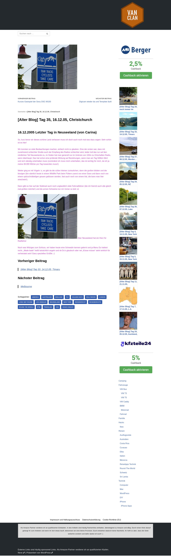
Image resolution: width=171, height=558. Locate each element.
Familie (122, 419)
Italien (122, 457)
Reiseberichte (98, 304)
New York (69, 304)
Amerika (36, 299)
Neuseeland (56, 304)
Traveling (49, 309)
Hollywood (93, 299)
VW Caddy (124, 402)
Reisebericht (82, 304)
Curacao (123, 449)
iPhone (123, 504)
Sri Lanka (124, 478)
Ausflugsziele (126, 436)
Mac (122, 491)
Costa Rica (125, 444)
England (60, 299)
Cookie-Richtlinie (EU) (112, 522)
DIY (121, 500)
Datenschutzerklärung (91, 522)
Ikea (122, 428)
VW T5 (124, 398)
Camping (123, 381)
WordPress (125, 495)
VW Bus (123, 390)
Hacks (121, 423)
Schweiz (123, 474)
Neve (21, 555)
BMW (122, 406)
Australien (48, 299)
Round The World (26, 309)
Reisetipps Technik (128, 466)
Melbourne (26, 288)
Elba (122, 453)
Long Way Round (26, 304)
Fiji (69, 299)
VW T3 (124, 394)
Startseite (21, 112)
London (105, 299)
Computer (124, 487)
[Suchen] (31, 33)
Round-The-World (128, 470)
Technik (122, 483)
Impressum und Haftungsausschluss (64, 522)
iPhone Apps (126, 508)
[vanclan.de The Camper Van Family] (132, 15)
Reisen (122, 432)
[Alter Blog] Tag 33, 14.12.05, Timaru (41, 271)
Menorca (124, 461)
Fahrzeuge (123, 385)
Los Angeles (42, 304)
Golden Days (79, 299)
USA (58, 309)
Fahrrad (123, 415)
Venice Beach (69, 309)
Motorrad (125, 411)
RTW (39, 309)
